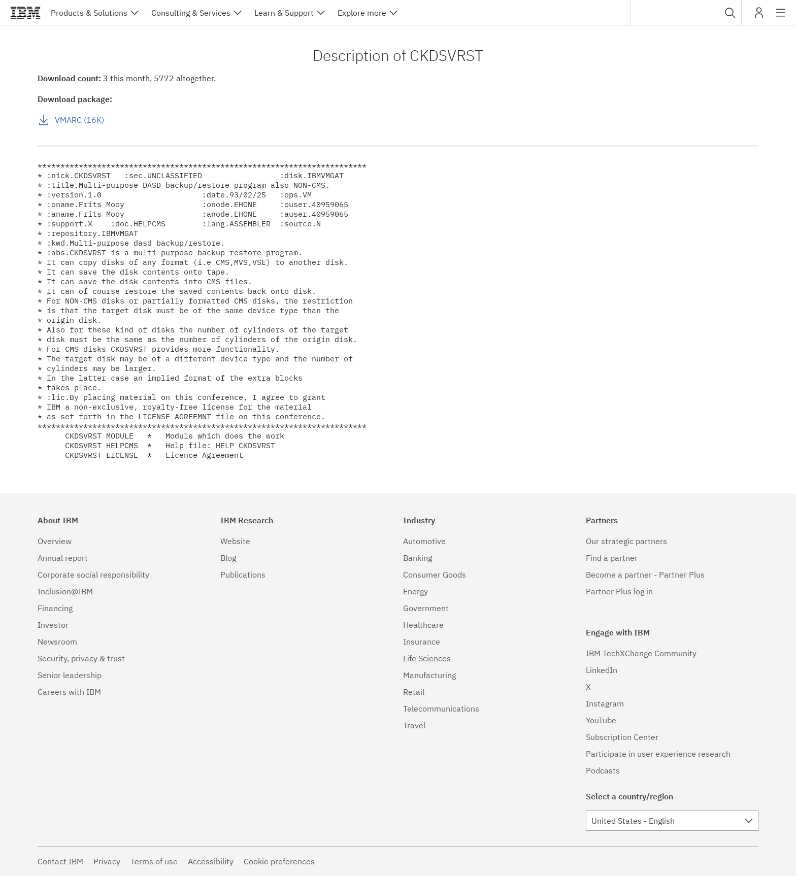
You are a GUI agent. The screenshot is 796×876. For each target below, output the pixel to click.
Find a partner (612, 558)
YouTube (601, 720)
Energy (415, 591)
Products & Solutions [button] (89, 13)
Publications (243, 574)
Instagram (605, 703)
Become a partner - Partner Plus (645, 574)
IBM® (25, 12)
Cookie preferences (279, 861)
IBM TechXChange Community (641, 653)
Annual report (63, 558)
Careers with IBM (69, 692)
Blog (228, 558)
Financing (55, 608)
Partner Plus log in (619, 591)
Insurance (421, 641)
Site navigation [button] (781, 17)
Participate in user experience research (658, 754)
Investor (53, 625)
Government (426, 608)
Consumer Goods (434, 574)
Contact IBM (60, 861)
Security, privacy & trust (81, 658)
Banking (417, 558)
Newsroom (57, 641)
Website (235, 541)
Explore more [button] (362, 13)
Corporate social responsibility (93, 574)
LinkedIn (601, 670)
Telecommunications (441, 708)
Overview (55, 541)
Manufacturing (429, 675)
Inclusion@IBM (65, 591)
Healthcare (423, 625)
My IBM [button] (759, 16)
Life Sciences (427, 658)
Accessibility (211, 861)
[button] (730, 12)
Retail (413, 692)
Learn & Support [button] (284, 13)
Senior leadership (70, 675)
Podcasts (603, 770)
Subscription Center (622, 737)
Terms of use (154, 861)
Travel (414, 725)
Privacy (106, 861)
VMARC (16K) (79, 120)
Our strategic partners (626, 541)
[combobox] (686, 12)
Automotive (424, 541)
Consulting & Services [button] (190, 13)
